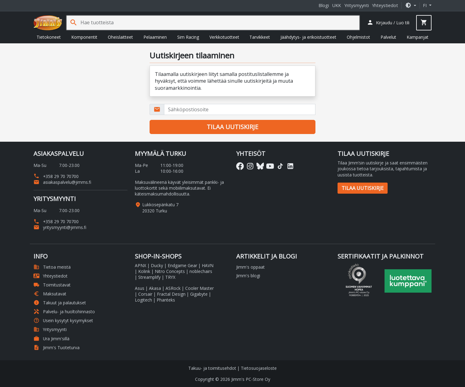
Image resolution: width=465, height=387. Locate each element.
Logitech (143, 300)
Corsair (145, 294)
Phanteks (166, 300)
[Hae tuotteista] (219, 22)
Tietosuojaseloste (259, 368)
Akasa (155, 288)
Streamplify (149, 277)
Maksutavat (49, 294)
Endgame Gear (182, 265)
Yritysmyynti (356, 5)
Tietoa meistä (52, 267)
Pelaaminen (155, 37)
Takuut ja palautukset (59, 303)
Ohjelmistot (358, 37)
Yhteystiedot (385, 5)
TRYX (170, 277)
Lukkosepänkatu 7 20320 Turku (160, 207)
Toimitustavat (52, 285)
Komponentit (84, 37)
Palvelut (388, 37)
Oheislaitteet (120, 37)
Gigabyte (199, 294)
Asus (139, 288)
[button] (410, 5)
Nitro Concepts (170, 271)
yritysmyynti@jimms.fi (59, 227)
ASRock (173, 288)
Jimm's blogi (248, 275)
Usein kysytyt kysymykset (63, 320)
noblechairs (201, 271)
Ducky (157, 265)
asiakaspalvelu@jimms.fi (62, 182)
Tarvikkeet (259, 37)
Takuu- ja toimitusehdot (212, 368)
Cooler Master (199, 288)
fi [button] (425, 5)
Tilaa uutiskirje (363, 188)
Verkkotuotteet (224, 37)
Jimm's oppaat (250, 267)
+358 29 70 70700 (56, 176)
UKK (336, 5)
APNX (140, 265)
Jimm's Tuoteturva (56, 347)
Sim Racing (188, 37)
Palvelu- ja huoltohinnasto (64, 311)
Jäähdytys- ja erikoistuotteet (308, 37)
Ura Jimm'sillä (51, 339)
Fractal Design (171, 294)
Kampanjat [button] (417, 37)
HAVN (207, 265)
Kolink (144, 271)
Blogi (323, 5)
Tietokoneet (49, 37)
